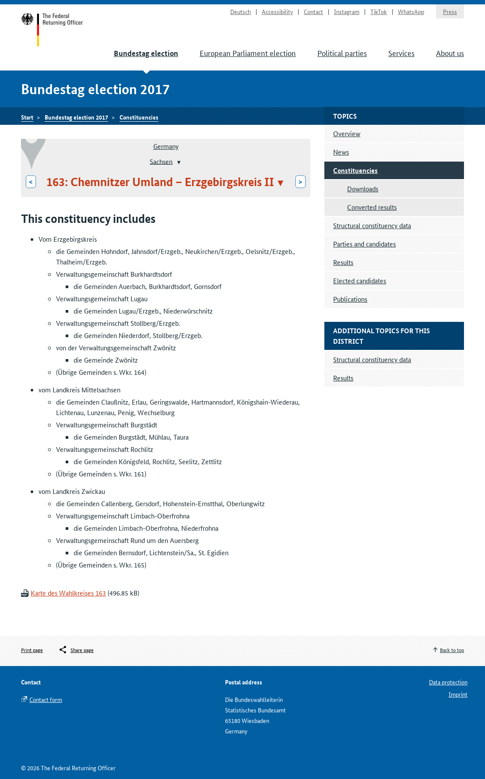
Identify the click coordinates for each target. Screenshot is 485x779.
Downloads (362, 188)
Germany (166, 146)
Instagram (346, 11)
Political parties (342, 52)
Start (52, 29)
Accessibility (277, 11)
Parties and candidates (364, 243)
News (341, 151)
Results (343, 262)
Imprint (458, 694)
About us (450, 52)
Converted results (372, 206)
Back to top (452, 649)
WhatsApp (411, 11)
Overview (346, 133)
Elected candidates (359, 280)
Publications (350, 298)
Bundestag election (146, 53)
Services (401, 52)
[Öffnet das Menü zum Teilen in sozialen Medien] (76, 650)
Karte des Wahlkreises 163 (68, 592)
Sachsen (161, 161)
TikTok (378, 11)
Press (450, 11)
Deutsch (240, 11)
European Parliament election (248, 52)
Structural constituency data (372, 225)
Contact (313, 11)
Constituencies (138, 117)
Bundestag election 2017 (76, 117)
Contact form (45, 699)
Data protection (448, 681)
